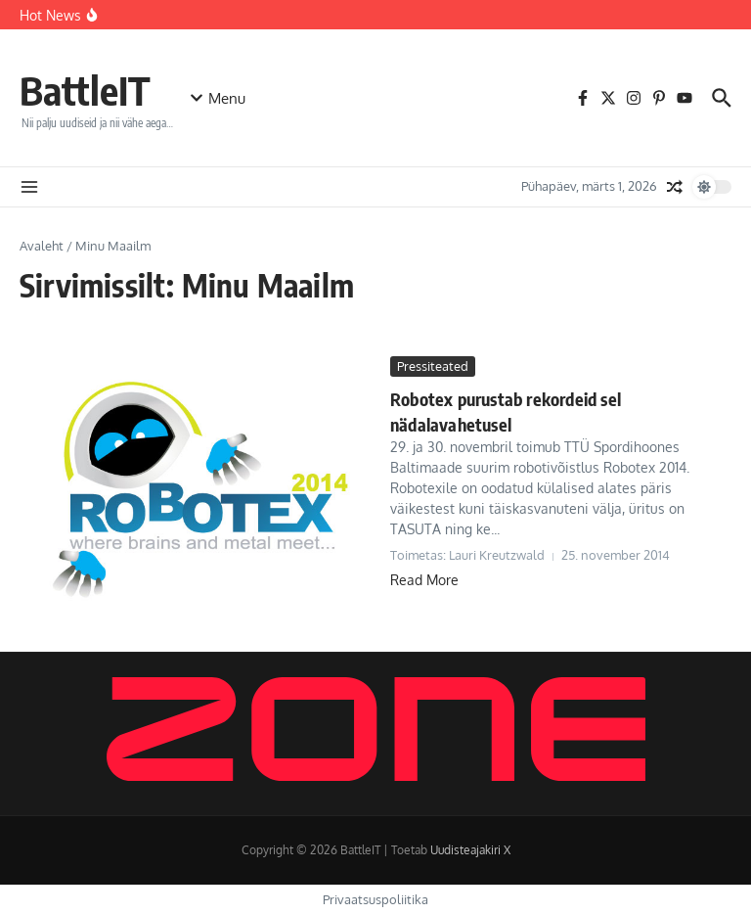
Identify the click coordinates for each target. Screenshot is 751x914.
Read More (424, 579)
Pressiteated (432, 366)
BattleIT (85, 90)
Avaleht (42, 245)
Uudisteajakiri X (470, 850)
